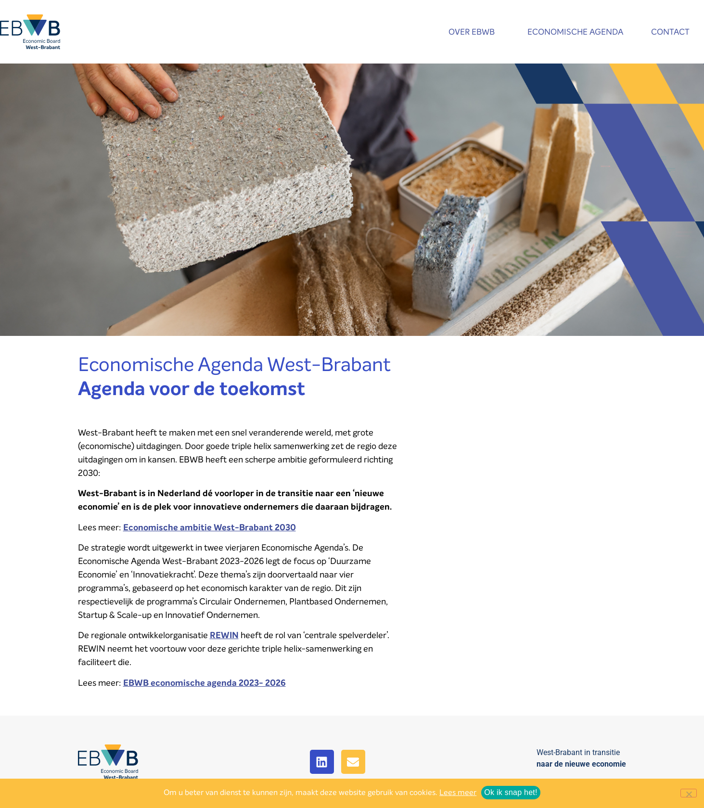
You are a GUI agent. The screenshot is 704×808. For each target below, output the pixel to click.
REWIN (224, 635)
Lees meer (457, 792)
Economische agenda (575, 32)
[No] (688, 793)
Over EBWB (473, 32)
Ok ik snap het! (510, 792)
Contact (672, 32)
